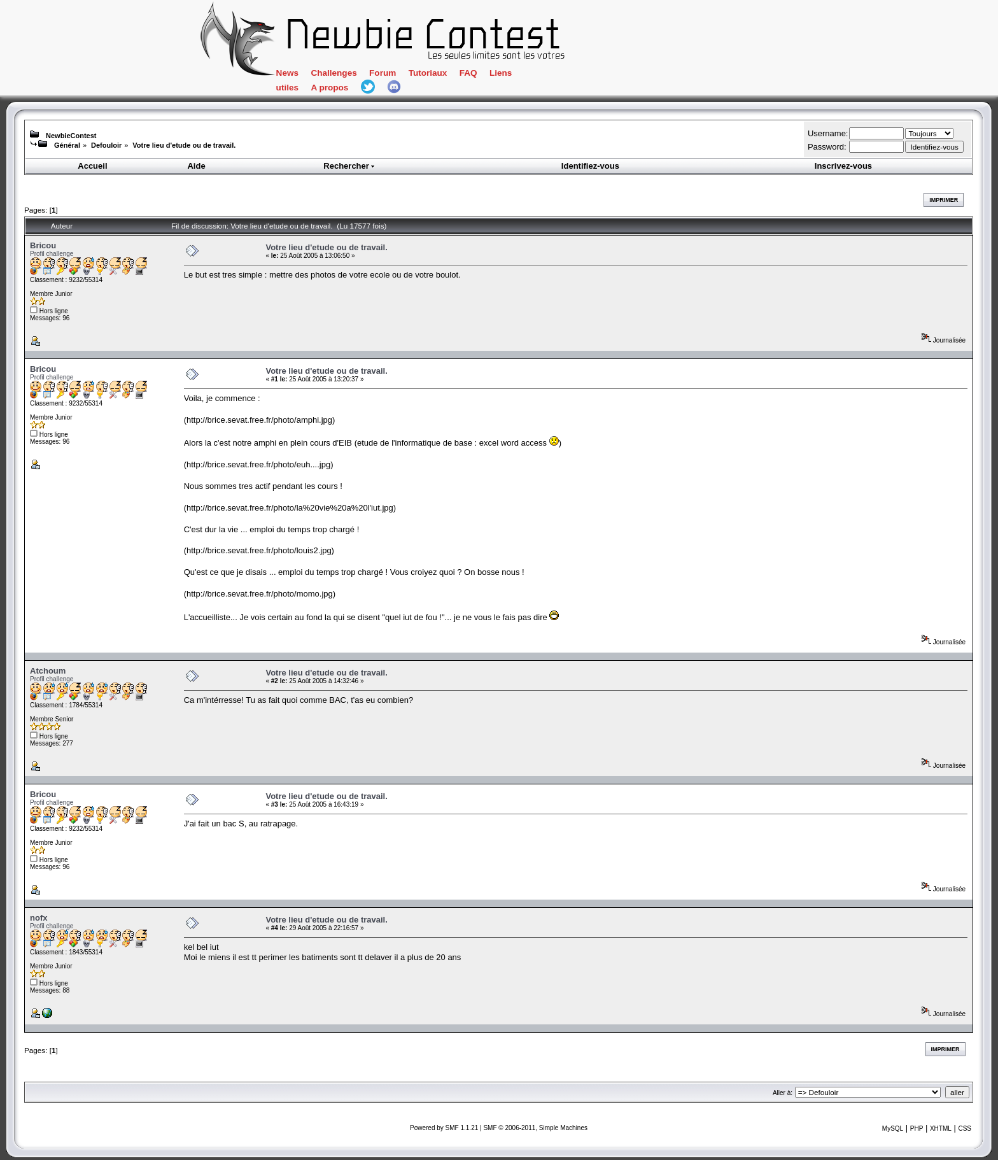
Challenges (333, 73)
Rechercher (349, 166)
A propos (329, 87)
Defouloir (106, 145)
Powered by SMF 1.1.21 (444, 1127)
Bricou (43, 245)
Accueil (92, 166)
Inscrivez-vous (843, 166)
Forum (382, 73)
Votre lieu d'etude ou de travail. (183, 145)
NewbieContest (71, 135)
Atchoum (48, 670)
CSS (964, 1128)
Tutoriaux (428, 73)
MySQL (892, 1128)
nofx (38, 918)
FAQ (468, 73)
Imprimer (943, 200)
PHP (917, 1128)
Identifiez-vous (590, 166)
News (287, 73)
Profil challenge (51, 253)
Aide (196, 166)
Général (67, 145)
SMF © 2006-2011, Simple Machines (535, 1127)
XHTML (941, 1128)
